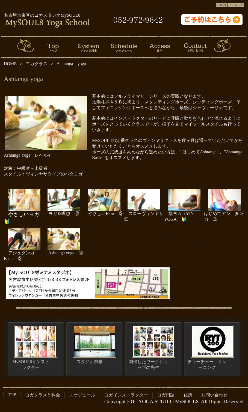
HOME (10, 63)
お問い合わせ (214, 395)
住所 (188, 395)
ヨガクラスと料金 (42, 395)
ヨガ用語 (166, 395)
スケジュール (82, 395)
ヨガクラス (37, 63)
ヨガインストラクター (126, 395)
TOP (12, 394)
